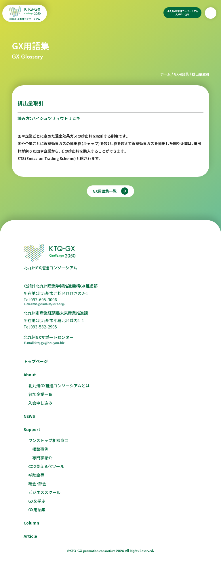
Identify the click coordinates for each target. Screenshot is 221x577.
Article (30, 536)
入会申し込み (40, 403)
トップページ (36, 361)
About (30, 375)
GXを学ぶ (36, 501)
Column (31, 523)
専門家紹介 (42, 458)
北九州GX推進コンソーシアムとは (58, 386)
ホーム (165, 74)
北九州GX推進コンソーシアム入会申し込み (182, 13)
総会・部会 (37, 484)
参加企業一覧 (40, 394)
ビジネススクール (44, 492)
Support (32, 429)
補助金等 (36, 475)
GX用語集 (181, 74)
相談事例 (40, 449)
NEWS (29, 416)
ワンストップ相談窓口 (48, 440)
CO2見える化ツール (46, 466)
